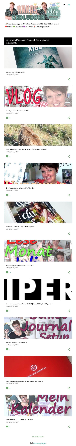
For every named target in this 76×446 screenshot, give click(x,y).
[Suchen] (64, 4)
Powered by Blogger (38, 443)
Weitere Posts (38, 437)
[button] (68, 79)
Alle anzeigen (11, 43)
